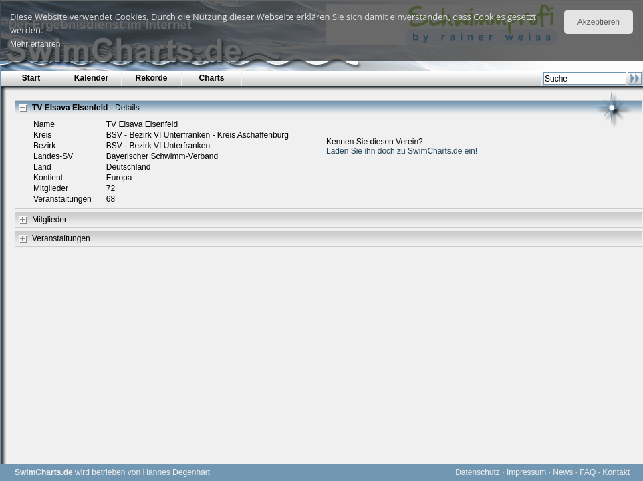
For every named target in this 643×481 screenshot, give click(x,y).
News (563, 472)
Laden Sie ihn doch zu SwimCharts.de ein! (401, 151)
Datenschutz (477, 472)
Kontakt (616, 472)
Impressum (526, 472)
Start (31, 78)
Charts (211, 78)
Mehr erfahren (35, 44)
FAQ (588, 472)
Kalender (91, 78)
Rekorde (151, 78)
